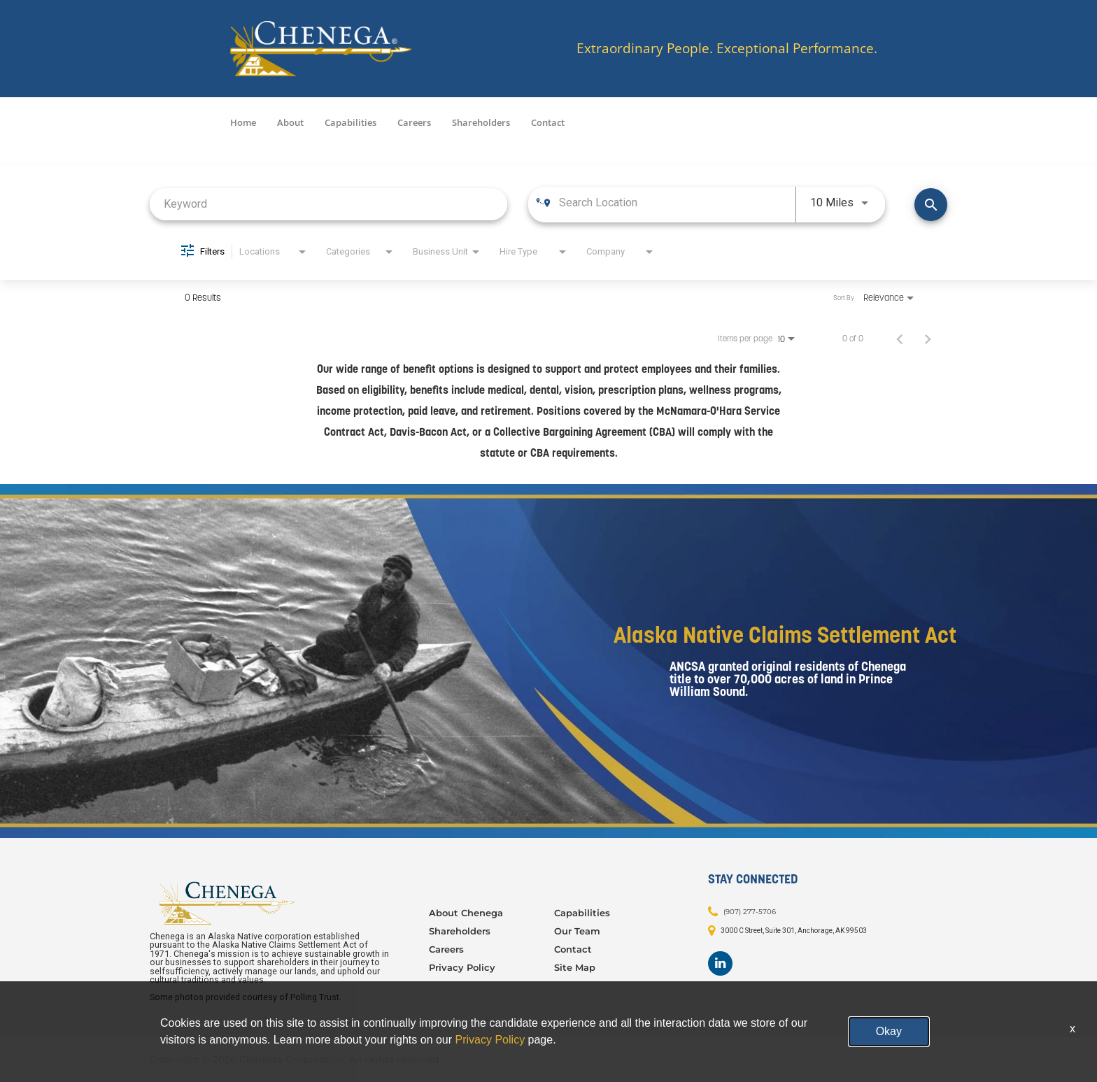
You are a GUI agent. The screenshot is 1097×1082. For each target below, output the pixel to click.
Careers (414, 122)
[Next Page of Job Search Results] (928, 339)
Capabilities (350, 122)
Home (243, 122)
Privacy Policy (462, 967)
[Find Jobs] (930, 204)
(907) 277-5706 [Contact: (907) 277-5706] (749, 911)
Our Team (577, 931)
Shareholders (481, 122)
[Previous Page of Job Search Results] (900, 339)
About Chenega (466, 912)
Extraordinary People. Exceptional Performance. (726, 48)
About (290, 122)
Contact (548, 122)
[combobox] (328, 203)
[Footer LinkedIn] (720, 963)
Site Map (574, 967)
